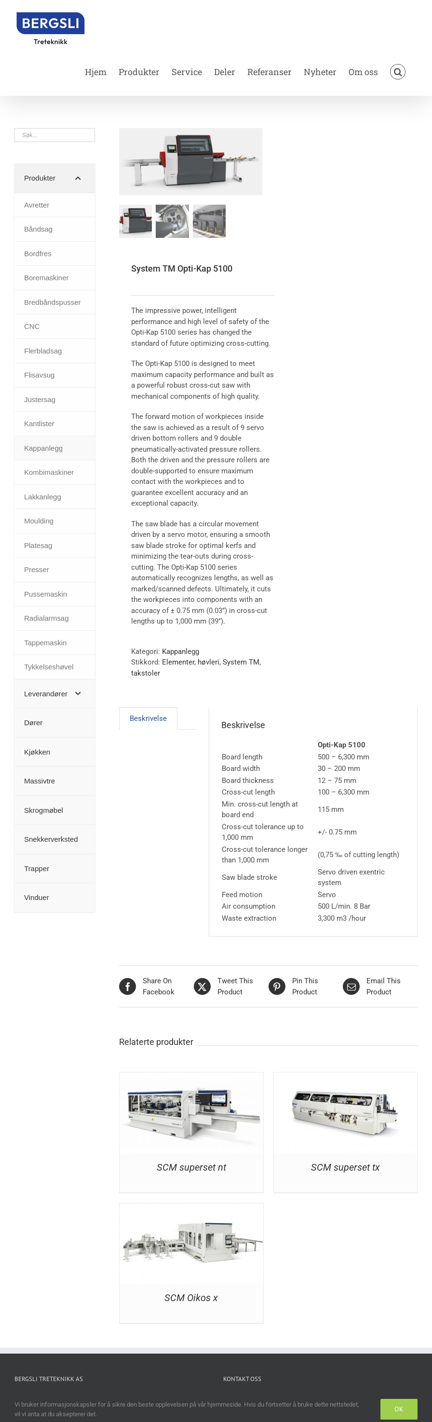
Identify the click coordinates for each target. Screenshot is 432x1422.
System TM (241, 662)
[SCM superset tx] (345, 1077)
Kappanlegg (180, 651)
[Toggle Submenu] (78, 178)
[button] (397, 72)
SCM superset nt (191, 1167)
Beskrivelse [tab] (148, 718)
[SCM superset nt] (191, 1077)
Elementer (178, 662)
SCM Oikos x (191, 1298)
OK (399, 1409)
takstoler (145, 673)
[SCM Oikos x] (191, 1208)
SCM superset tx (345, 1167)
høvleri (208, 662)
